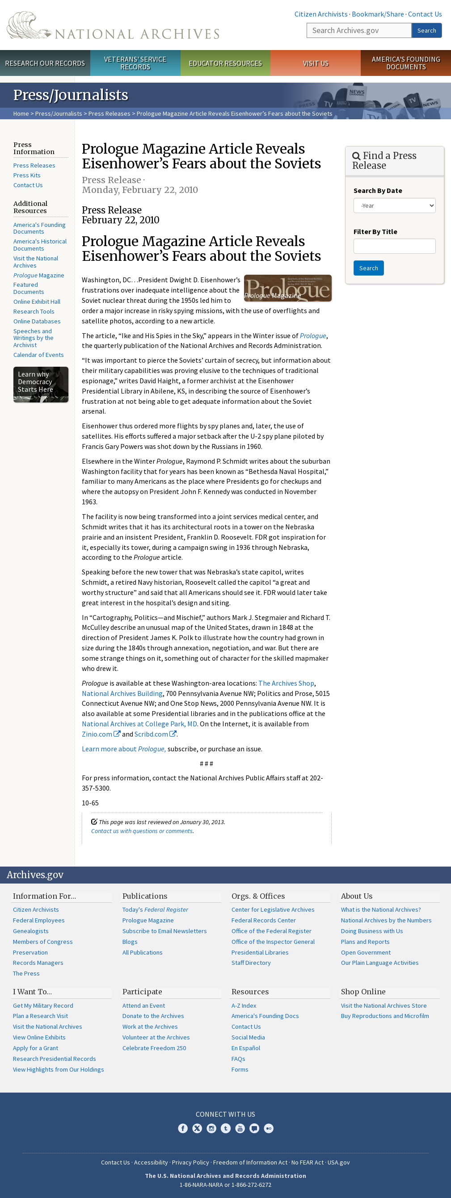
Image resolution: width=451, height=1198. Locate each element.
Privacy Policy (190, 1162)
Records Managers (38, 963)
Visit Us (316, 63)
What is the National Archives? (381, 909)
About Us (357, 896)
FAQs (238, 1059)
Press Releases (110, 113)
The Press (26, 973)
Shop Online (363, 991)
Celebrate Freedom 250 (154, 1048)
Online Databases (37, 321)
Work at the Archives (150, 1026)
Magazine (38, 275)
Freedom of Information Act (250, 1162)
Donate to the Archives (153, 1016)
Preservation (30, 952)
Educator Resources (225, 63)
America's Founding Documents (406, 62)
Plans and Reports (365, 942)
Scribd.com (156, 733)
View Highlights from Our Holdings (58, 1069)
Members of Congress (43, 942)
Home (21, 113)
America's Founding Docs (265, 1016)
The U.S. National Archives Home (113, 25)
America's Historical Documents (40, 244)
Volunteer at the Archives (156, 1037)
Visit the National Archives (35, 261)
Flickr (268, 1128)
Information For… (44, 896)
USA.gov (339, 1162)
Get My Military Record (43, 1005)
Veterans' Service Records (135, 62)
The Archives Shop (286, 683)
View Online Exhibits (39, 1037)
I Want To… (32, 991)
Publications (145, 896)
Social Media (248, 1037)
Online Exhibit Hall (36, 301)
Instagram (211, 1128)
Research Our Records (45, 63)
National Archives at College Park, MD (139, 723)
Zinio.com (101, 733)
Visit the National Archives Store (384, 1005)
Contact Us (425, 13)
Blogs (130, 942)
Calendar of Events (38, 355)
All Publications (142, 952)
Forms (240, 1069)
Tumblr (225, 1128)
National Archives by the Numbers (386, 920)
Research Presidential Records (54, 1059)
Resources (250, 991)
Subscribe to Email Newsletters (164, 931)
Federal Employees (39, 920)
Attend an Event (143, 1005)
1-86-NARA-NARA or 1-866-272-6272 (225, 1185)
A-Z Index (244, 1005)
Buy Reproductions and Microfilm (385, 1016)
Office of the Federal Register (272, 931)
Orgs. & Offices (258, 896)
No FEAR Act (307, 1162)
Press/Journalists (58, 113)
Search (426, 30)
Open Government (366, 952)
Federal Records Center (264, 920)
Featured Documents (28, 288)
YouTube (240, 1128)
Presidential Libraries (260, 952)
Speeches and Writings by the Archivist (33, 338)
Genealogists (31, 931)
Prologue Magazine (148, 920)
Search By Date (378, 190)
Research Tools (34, 311)
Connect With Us (225, 1114)
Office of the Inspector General (273, 942)
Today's (155, 909)
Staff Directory (251, 963)
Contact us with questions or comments (142, 831)
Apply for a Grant (35, 1048)
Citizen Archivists (321, 13)
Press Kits (27, 175)
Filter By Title (375, 231)
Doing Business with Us (372, 931)
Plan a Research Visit (40, 1016)
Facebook (182, 1128)
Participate (142, 991)
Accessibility (151, 1162)
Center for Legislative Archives (273, 909)
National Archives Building (122, 693)
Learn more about (124, 748)
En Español (246, 1048)
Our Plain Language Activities (380, 963)
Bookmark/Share (378, 13)
